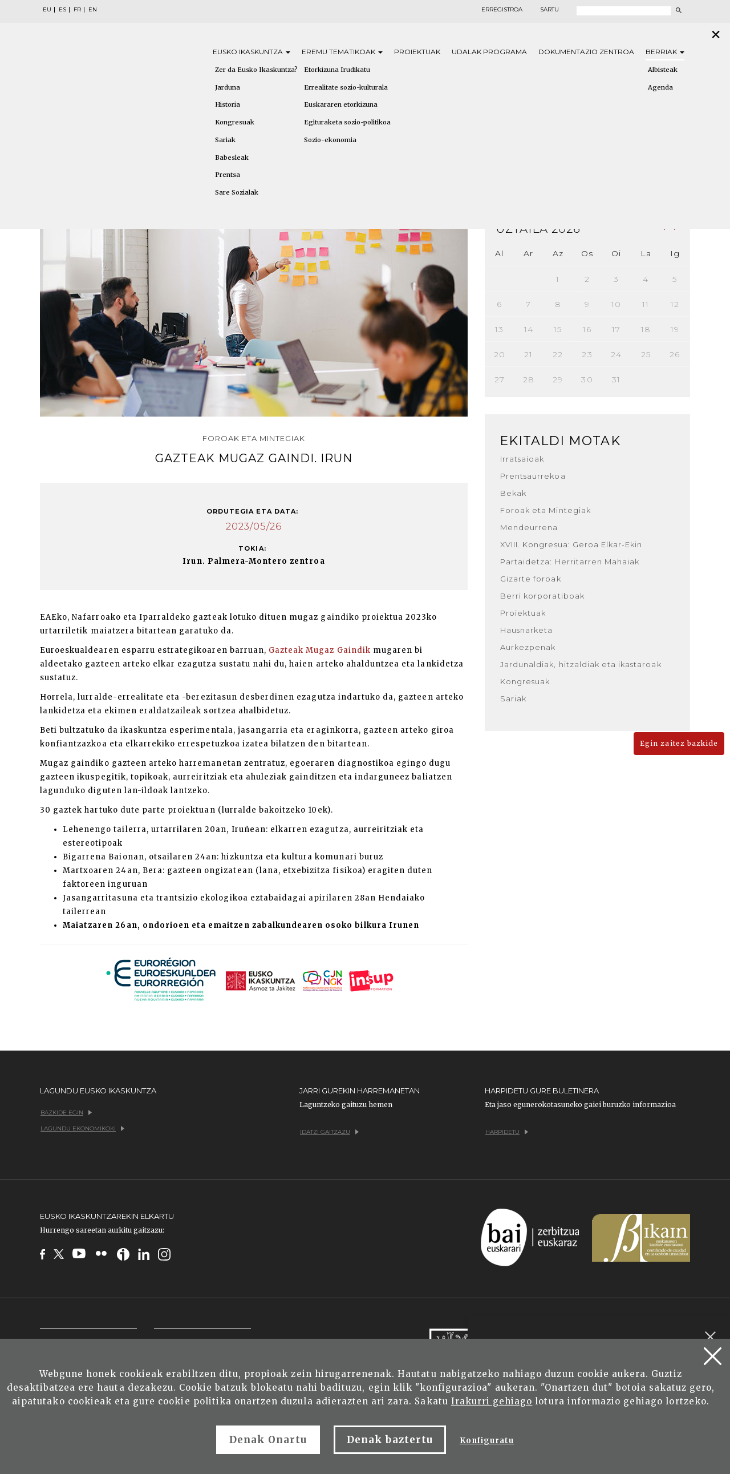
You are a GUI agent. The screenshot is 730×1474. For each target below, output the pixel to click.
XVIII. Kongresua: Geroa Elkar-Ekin (571, 544)
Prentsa (227, 175)
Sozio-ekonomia (330, 140)
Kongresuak (234, 122)
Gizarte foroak (530, 578)
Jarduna (227, 87)
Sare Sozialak (236, 192)
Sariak (225, 140)
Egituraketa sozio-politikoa (347, 122)
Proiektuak (417, 51)
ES (62, 10)
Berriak (665, 51)
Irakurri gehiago (492, 1401)
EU (47, 10)
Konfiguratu (487, 1440)
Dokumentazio (586, 51)
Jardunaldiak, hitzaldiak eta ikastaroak (581, 664)
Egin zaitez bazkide (679, 743)
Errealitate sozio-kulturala (346, 87)
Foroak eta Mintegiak (545, 510)
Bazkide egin (66, 1112)
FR (77, 10)
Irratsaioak (522, 458)
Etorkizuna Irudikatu (337, 70)
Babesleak (232, 157)
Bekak (513, 493)
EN (92, 10)
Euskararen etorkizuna (341, 104)
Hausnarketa (526, 630)
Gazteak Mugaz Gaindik (320, 650)
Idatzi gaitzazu (329, 1132)
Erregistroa (501, 10)
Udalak (489, 51)
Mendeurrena (529, 527)
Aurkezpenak (527, 647)
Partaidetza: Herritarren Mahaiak (569, 561)
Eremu (342, 51)
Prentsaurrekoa (533, 475)
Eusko (251, 51)
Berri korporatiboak (542, 595)
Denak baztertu (390, 1439)
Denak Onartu (268, 1439)
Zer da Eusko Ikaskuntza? (256, 70)
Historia (227, 104)
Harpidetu (506, 1132)
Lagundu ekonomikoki (82, 1128)
